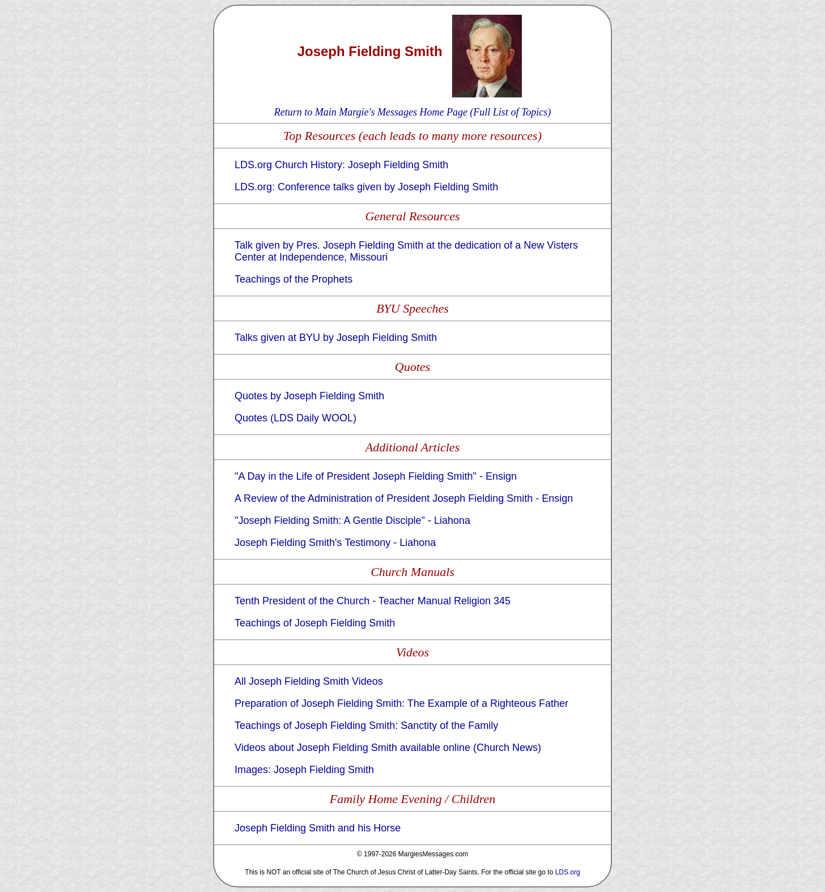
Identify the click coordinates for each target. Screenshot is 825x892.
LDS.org (567, 872)
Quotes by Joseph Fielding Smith (309, 396)
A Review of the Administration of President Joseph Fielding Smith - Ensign (404, 498)
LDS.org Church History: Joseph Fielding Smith (341, 164)
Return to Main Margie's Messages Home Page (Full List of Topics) (412, 112)
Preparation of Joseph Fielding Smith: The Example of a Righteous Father (401, 703)
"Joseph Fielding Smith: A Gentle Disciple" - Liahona (352, 520)
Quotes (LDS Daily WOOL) (295, 418)
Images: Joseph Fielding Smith (304, 769)
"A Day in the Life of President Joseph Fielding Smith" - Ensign (376, 476)
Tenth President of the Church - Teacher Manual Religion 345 (373, 601)
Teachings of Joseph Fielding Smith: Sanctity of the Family (366, 725)
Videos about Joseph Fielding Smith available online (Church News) (388, 747)
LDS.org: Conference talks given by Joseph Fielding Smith (366, 187)
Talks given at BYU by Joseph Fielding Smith (336, 337)
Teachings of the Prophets (293, 279)
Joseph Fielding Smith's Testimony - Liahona (335, 542)
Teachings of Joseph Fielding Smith (315, 623)
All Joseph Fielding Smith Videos (309, 681)
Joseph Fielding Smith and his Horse (318, 828)
